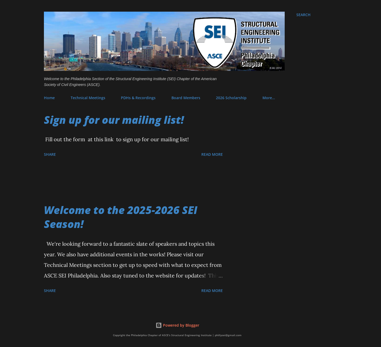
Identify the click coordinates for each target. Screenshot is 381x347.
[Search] (303, 15)
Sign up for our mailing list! (114, 119)
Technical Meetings (88, 97)
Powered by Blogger (177, 325)
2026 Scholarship (231, 97)
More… (268, 97)
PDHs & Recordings (138, 97)
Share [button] (50, 154)
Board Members (185, 97)
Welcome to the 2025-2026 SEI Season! (120, 217)
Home (49, 97)
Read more (212, 154)
